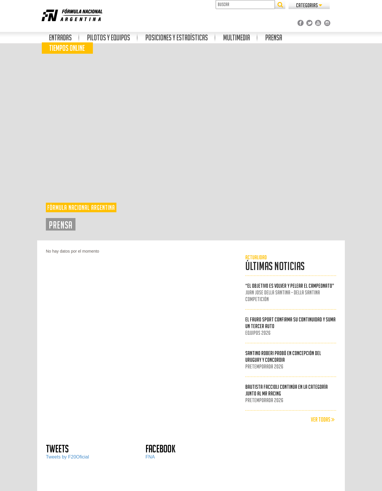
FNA (150, 456)
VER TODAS (323, 419)
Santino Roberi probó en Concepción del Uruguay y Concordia (283, 360)
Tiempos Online (67, 48)
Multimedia (236, 37)
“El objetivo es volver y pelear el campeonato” (289, 292)
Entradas (60, 37)
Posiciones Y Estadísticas (176, 37)
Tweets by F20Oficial (67, 456)
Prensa (273, 37)
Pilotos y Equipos (108, 37)
